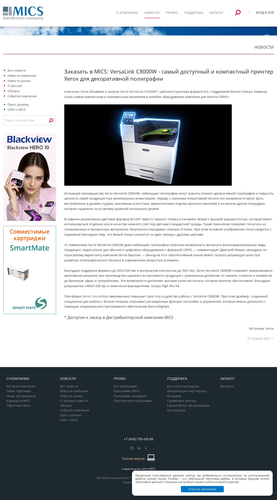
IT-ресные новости (74, 401)
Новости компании (22, 75)
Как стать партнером (183, 386)
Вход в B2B (265, 12)
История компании (20, 386)
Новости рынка (19, 81)
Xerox (270, 328)
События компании (22, 96)
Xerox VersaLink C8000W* (139, 91)
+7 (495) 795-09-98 (138, 439)
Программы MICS (126, 391)
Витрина (227, 386)
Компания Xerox (76, 91)
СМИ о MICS (17, 109)
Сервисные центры (182, 401)
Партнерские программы (132, 401)
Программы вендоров (130, 396)
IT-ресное (15, 86)
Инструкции (176, 410)
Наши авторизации (21, 396)
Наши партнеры (18, 391)
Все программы (125, 386)
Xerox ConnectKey (95, 296)
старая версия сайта (139, 469)
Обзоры (13, 91)
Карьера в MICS (18, 401)
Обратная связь (18, 405)
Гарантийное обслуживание (188, 405)
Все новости (17, 70)
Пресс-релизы (18, 104)
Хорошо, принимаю (202, 489)
